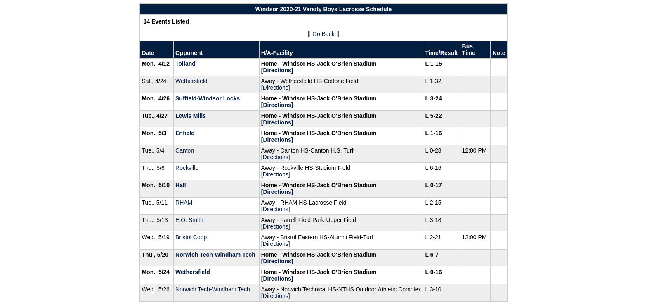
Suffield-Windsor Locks (207, 98)
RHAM (183, 202)
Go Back (323, 34)
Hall (180, 185)
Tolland (185, 63)
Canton (184, 150)
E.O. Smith (189, 220)
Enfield (185, 133)
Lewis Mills (190, 115)
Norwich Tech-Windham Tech (215, 254)
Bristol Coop (191, 237)
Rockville (186, 167)
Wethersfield (191, 81)
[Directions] (277, 70)
